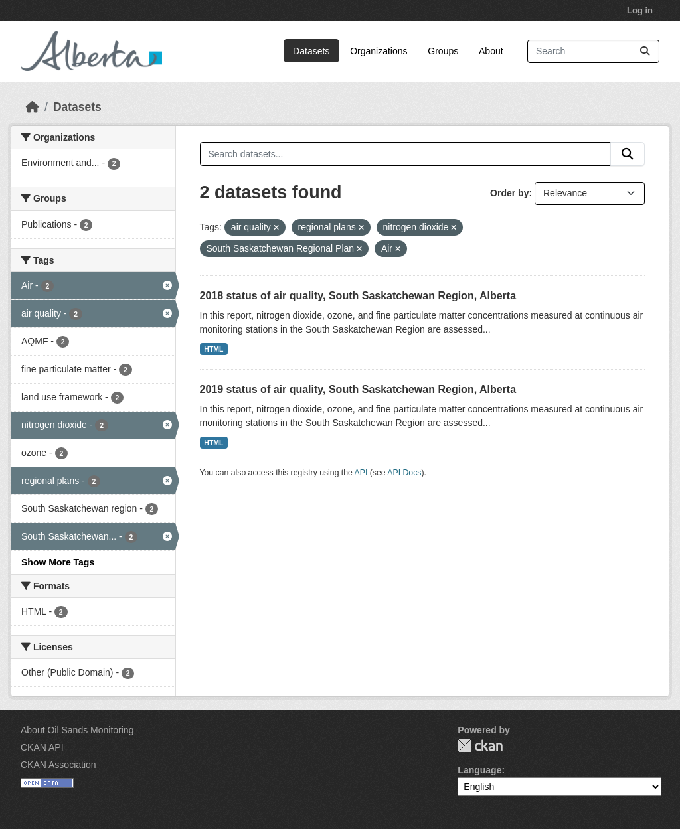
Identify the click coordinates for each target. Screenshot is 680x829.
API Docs (404, 472)
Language (479, 770)
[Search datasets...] (593, 51)
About (491, 51)
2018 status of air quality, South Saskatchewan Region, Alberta (358, 295)
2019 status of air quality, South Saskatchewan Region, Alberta (358, 389)
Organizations (378, 51)
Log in (640, 10)
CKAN (480, 746)
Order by (509, 193)
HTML (213, 349)
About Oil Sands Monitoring (77, 730)
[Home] (32, 106)
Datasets (311, 51)
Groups (443, 51)
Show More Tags (57, 562)
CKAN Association (58, 764)
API (361, 472)
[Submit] (645, 51)
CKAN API (42, 747)
